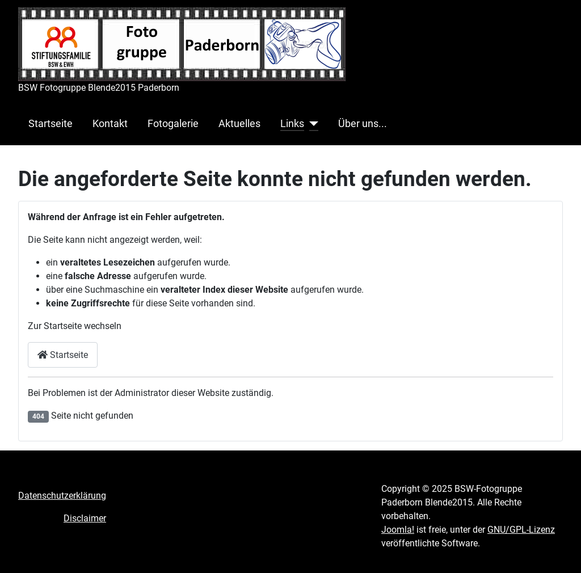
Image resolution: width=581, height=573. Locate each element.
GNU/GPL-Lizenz (521, 529)
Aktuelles (239, 123)
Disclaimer (85, 518)
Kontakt (110, 123)
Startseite (50, 123)
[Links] (311, 123)
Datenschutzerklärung (62, 495)
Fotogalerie (173, 123)
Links (292, 123)
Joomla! (397, 529)
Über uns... (362, 123)
